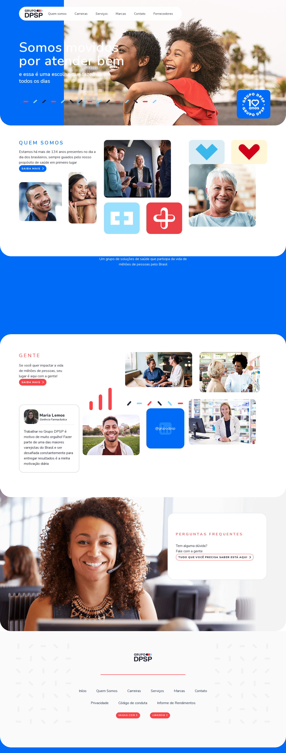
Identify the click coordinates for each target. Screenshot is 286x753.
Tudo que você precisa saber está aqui (214, 557)
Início (82, 690)
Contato (139, 14)
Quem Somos (107, 690)
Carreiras (81, 14)
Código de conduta (132, 703)
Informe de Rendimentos (176, 703)
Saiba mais (32, 168)
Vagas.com (127, 715)
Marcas (121, 14)
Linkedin (160, 715)
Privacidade (100, 703)
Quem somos (57, 14)
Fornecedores (163, 14)
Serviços (102, 14)
